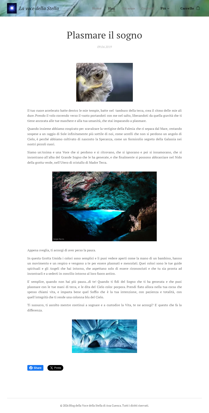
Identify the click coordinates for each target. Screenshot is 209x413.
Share (35, 367)
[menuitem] (95, 8)
